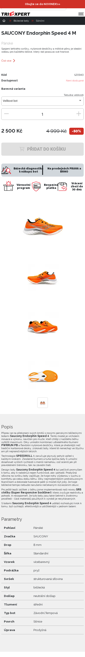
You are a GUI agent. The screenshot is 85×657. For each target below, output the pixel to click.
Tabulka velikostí (74, 95)
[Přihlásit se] (70, 5)
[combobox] (42, 102)
